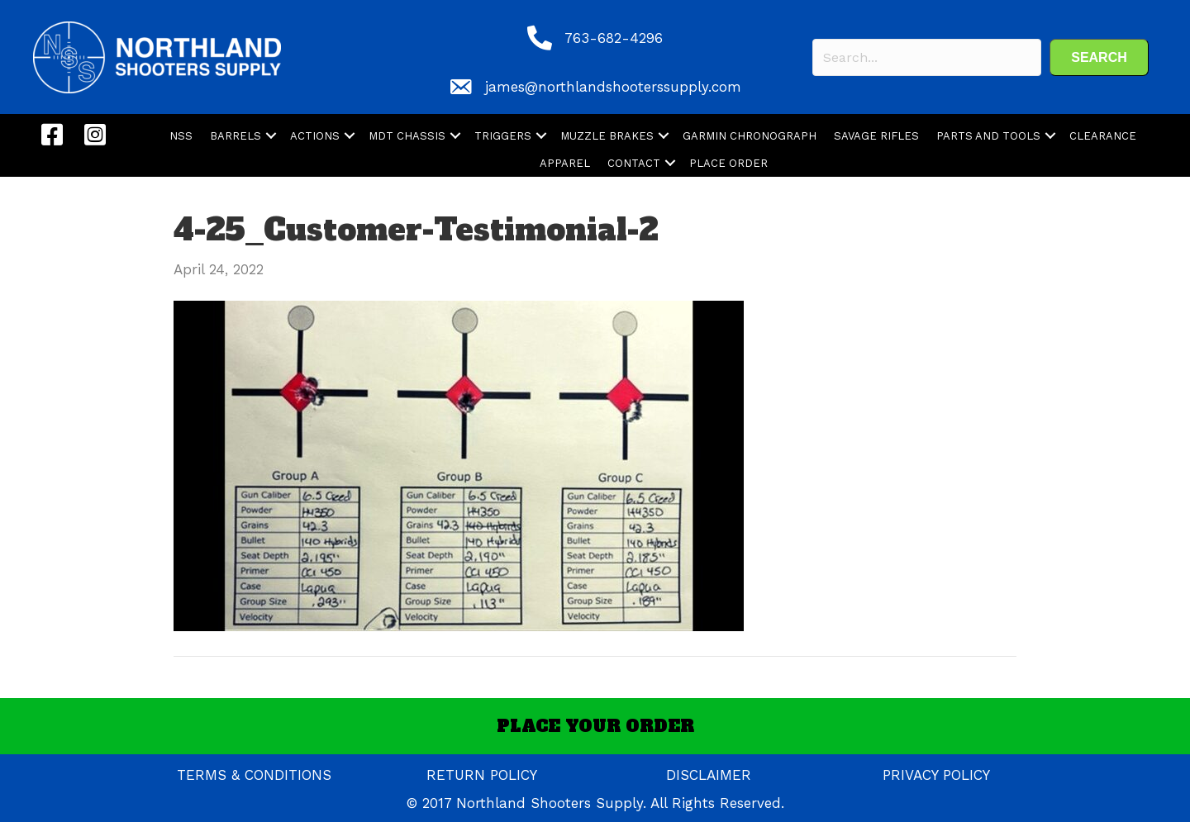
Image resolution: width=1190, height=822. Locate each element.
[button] (1099, 57)
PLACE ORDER (728, 163)
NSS (181, 136)
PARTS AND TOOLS (988, 136)
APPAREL (565, 163)
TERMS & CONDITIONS (254, 775)
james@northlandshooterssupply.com (613, 86)
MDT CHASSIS (407, 136)
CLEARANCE (1102, 136)
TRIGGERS (502, 136)
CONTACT (633, 163)
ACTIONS (315, 136)
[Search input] (926, 57)
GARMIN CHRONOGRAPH (749, 136)
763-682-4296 (613, 38)
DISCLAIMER (708, 775)
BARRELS (235, 136)
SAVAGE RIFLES (876, 136)
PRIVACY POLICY (936, 775)
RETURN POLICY (481, 775)
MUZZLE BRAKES (607, 136)
